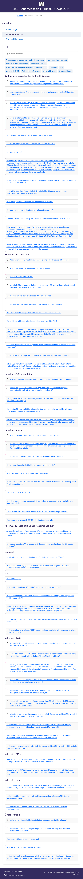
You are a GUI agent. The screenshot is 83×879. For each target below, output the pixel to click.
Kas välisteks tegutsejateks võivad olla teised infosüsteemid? (30, 144)
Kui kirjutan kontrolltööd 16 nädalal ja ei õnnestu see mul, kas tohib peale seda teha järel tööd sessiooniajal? (40, 399)
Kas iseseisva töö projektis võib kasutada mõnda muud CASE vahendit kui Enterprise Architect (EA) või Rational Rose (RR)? (39, 691)
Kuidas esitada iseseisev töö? (21, 276)
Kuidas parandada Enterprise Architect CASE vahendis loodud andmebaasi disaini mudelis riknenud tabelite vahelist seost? (43, 681)
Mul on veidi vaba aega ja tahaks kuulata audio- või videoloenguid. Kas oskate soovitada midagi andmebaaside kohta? (37, 566)
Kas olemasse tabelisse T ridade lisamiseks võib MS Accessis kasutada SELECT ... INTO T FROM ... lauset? (41, 620)
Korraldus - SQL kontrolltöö (17, 63)
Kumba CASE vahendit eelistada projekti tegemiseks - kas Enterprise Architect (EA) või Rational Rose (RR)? (43, 644)
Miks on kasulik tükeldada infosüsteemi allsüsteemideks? (29, 135)
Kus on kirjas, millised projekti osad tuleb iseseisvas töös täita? (31, 321)
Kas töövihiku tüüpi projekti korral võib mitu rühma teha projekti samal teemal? (38, 355)
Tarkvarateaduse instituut (14, 875)
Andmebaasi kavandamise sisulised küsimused (25, 60)
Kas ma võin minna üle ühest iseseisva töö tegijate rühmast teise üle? (34, 304)
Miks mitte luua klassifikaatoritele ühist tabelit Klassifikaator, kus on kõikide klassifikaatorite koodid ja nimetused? (36, 192)
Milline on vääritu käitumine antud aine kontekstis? (27, 473)
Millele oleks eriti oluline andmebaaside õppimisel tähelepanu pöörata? (35, 557)
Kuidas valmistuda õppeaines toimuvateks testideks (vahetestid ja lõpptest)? (37, 511)
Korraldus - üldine (38, 63)
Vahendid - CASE (12, 71)
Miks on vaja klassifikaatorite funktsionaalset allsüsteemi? (29, 201)
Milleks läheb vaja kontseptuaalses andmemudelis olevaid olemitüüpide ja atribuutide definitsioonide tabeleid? (41, 181)
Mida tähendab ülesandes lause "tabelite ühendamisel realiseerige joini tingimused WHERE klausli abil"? (40, 596)
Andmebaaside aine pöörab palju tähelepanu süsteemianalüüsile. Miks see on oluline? (41, 218)
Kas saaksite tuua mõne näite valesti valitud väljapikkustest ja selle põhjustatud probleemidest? (42, 93)
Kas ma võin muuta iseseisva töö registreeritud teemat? (28, 296)
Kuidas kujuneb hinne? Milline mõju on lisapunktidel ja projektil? (36, 435)
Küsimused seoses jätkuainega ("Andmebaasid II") (26, 67)
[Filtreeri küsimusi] (41, 53)
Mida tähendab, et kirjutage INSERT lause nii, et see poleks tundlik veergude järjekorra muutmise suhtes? (41, 631)
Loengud (53, 67)
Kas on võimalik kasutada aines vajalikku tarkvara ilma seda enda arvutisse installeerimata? (36, 808)
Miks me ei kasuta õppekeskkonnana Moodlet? (25, 847)
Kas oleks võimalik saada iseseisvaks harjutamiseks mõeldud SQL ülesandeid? (41, 379)
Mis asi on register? (14, 152)
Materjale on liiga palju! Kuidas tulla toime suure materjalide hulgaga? (38, 820)
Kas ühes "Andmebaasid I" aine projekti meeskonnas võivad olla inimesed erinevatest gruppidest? (40, 345)
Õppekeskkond (65, 71)
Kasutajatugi (11, 29)
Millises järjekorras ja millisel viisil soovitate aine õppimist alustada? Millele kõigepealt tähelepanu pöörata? (41, 483)
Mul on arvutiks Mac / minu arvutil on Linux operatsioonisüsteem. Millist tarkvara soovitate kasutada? (39, 797)
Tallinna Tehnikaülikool (13, 871)
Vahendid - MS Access (31, 71)
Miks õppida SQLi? (13, 579)
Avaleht (20, 15)
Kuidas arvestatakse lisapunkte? (19, 492)
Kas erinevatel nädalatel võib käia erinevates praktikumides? (30, 465)
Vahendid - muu (49, 71)
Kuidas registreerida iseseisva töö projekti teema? (30, 268)
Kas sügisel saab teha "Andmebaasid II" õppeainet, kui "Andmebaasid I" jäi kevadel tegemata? (39, 545)
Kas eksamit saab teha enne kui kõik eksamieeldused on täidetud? (36, 456)
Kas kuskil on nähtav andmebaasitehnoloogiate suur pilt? (29, 210)
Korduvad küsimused (15, 34)
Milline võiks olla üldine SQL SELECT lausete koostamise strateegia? (33, 587)
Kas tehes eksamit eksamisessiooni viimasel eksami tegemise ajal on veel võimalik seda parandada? (39, 502)
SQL (61, 67)
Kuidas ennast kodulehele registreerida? (22, 839)
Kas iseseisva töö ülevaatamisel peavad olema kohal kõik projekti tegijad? (39, 260)
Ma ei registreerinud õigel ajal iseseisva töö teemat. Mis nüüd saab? (33, 312)
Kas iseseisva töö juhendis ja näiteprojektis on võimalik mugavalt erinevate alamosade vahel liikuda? (40, 829)
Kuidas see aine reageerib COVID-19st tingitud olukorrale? (29, 520)
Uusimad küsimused (14, 39)
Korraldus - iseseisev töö (57, 60)
